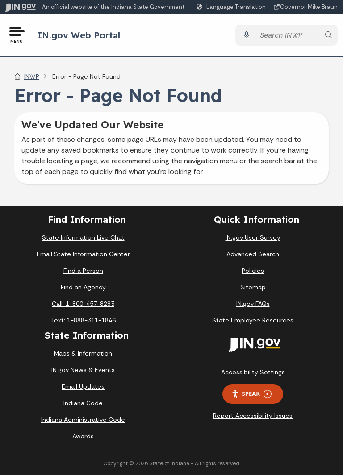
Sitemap (253, 287)
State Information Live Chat (83, 237)
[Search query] (287, 35)
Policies (253, 271)
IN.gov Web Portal (79, 35)
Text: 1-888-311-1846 (83, 320)
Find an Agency (83, 287)
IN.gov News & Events (83, 370)
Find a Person (83, 271)
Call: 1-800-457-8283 (83, 304)
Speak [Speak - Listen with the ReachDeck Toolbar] (251, 394)
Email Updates (83, 387)
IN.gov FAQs (253, 304)
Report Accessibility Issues (253, 415)
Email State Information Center (83, 254)
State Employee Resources (252, 320)
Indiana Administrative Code (83, 420)
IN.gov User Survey (253, 237)
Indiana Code (83, 403)
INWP (31, 76)
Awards (83, 437)
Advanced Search (252, 254)
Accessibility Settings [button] (253, 372)
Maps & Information (83, 354)
